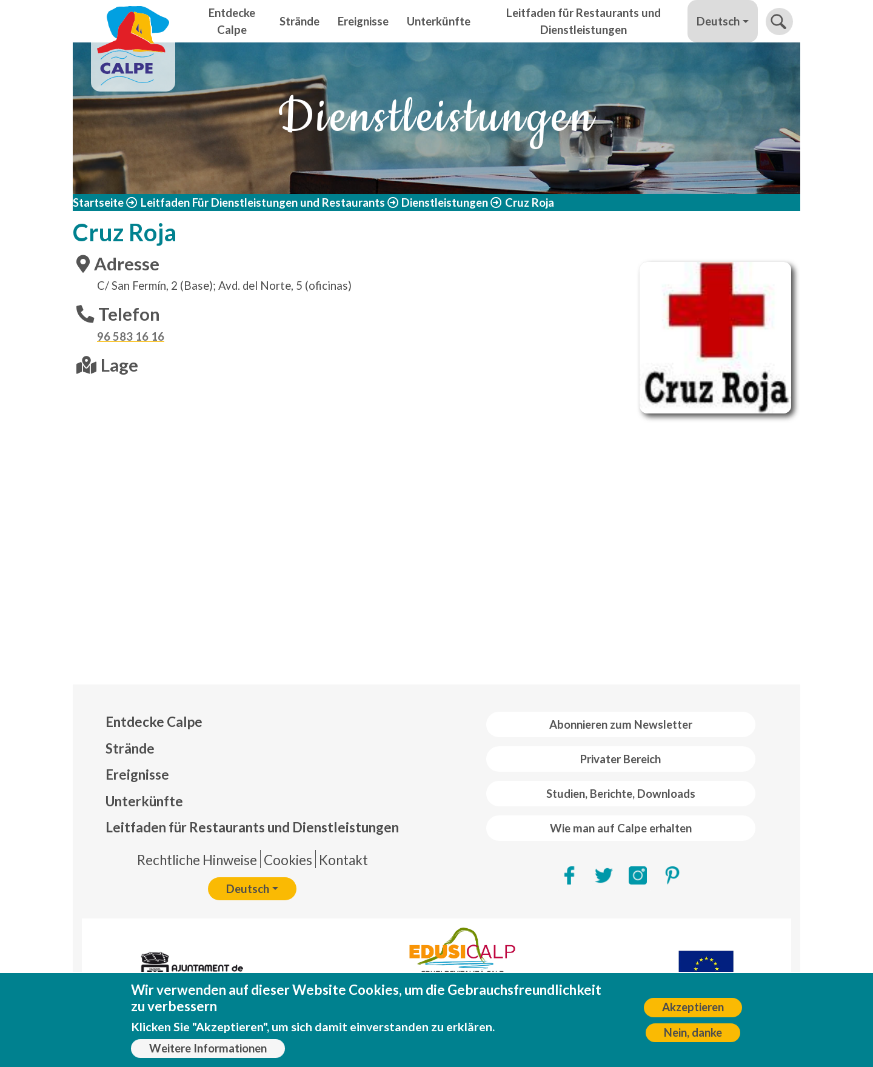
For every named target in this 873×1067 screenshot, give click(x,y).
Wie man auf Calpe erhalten (621, 828)
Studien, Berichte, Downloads (620, 793)
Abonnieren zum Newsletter (620, 724)
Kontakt (343, 860)
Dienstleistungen (444, 202)
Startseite (98, 202)
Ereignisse (363, 21)
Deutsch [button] (718, 21)
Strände (299, 21)
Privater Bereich (620, 759)
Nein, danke (693, 1032)
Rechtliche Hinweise (197, 860)
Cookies (288, 860)
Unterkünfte (438, 21)
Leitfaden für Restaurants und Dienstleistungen (583, 21)
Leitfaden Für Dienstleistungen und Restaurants (263, 202)
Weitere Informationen (208, 1048)
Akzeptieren (693, 1007)
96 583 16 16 (130, 336)
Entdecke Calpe (232, 21)
